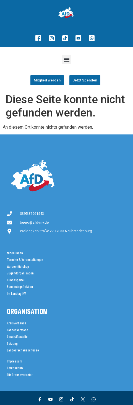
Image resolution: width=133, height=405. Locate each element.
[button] (66, 59)
